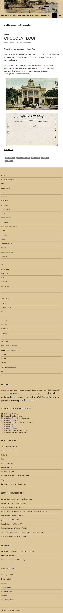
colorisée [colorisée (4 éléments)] (14, 393)
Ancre (3, 175)
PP (2, 371)
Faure (3, 239)
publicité (9, 160)
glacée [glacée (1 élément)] (36, 394)
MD (2, 312)
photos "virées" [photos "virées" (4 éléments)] (38, 397)
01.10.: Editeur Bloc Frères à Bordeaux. (15, 418)
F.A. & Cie (4, 235)
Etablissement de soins (9, 226)
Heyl (3, 265)
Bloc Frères (5, 188)
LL (2, 290)
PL (2, 260)
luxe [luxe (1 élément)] (56, 394)
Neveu (3, 363)
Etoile (3, 231)
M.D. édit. (15, 520)
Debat (3, 214)
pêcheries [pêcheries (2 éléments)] (12, 401)
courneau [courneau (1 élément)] (21, 394)
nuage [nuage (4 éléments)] (28, 397)
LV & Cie (6, 34)
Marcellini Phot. (21, 536)
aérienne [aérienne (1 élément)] (20, 390)
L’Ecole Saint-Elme (7, 471)
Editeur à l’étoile (21, 528)
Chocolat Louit (20, 38)
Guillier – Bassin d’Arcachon (35, 532)
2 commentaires (25, 43)
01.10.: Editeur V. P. (8, 424)
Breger (4, 196)
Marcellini (5, 329)
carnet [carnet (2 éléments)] (30, 390)
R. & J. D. (3, 375)
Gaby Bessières (6, 243)
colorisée (35, 158)
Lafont (4, 282)
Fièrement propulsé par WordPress (11, 610)
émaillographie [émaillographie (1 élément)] (34, 400)
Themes (4, 596)
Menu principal (60, 15)
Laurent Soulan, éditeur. (9, 451)
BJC (2, 184)
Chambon (4, 201)
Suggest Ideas (6, 587)
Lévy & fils (5, 286)
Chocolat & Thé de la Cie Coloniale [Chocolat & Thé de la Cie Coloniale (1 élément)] (50, 390)
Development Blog (7, 575)
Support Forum (6, 591)
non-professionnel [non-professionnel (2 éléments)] (17, 397)
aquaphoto (10, 158)
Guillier (4, 256)
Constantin (5, 209)
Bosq (3, 192)
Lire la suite (8, 149)
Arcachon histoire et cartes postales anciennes (17, 551)
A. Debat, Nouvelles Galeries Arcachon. (15, 476)
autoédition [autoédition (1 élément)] (14, 390)
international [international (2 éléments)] (43, 394)
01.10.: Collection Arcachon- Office (14, 430)
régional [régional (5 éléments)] (20, 400)
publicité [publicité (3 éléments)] (4, 400)
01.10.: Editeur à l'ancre (9, 420)
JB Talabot (5, 269)
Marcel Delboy (6, 307)
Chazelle (4, 205)
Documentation (6, 579)
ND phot (4, 354)
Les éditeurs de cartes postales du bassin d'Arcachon (25, 15)
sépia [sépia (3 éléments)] (27, 400)
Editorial (4, 222)
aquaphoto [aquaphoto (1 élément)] (4, 390)
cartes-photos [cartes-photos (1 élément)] (37, 390)
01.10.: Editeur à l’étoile (9, 428)
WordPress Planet (7, 600)
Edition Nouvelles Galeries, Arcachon (33, 511)
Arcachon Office (7, 179)
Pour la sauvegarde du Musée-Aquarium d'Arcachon (19, 560)
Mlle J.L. (4, 333)
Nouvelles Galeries (8, 367)
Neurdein (4, 341)
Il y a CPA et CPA (7, 463)
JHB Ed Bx (4, 273)
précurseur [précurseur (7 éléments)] (52, 397)
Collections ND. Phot (9, 346)
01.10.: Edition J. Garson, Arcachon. (14, 433)
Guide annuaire (7, 252)
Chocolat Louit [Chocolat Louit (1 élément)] (5, 394)
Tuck (3, 459)
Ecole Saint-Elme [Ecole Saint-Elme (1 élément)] (29, 394)
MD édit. (4, 320)
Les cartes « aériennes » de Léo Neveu (14, 484)
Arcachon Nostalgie (8, 556)
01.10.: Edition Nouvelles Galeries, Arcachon (17, 422)
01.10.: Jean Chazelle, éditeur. (11, 416)
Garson (4, 248)
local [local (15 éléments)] (51, 393)
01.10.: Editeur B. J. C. (9, 426)
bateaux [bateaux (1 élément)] (25, 390)
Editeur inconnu (7, 218)
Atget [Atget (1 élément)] (9, 390)
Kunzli (3, 277)
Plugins (3, 583)
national (45, 158)
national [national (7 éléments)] (6, 397)
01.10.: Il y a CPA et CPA (9, 414)
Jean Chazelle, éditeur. (9, 447)
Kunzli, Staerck (6, 467)
